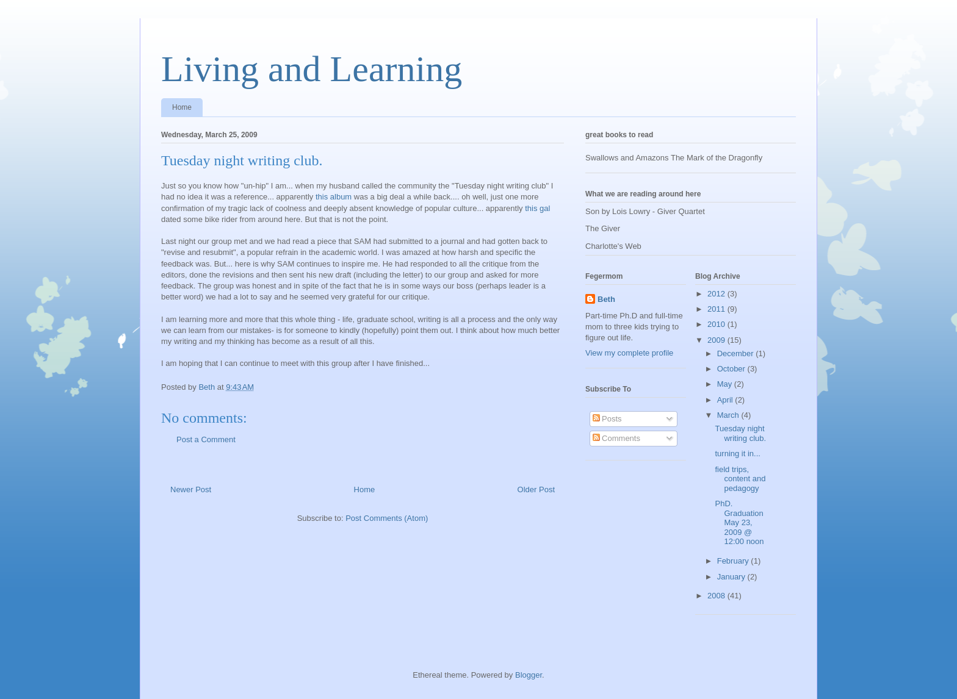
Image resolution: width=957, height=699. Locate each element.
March (729, 415)
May (725, 384)
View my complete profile (629, 352)
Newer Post (190, 489)
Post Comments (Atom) (386, 518)
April (726, 399)
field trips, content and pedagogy (740, 479)
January (732, 576)
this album (332, 196)
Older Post (536, 489)
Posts (607, 418)
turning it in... (737, 453)
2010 (717, 324)
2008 (717, 595)
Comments (616, 438)
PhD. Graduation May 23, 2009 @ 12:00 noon (739, 522)
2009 (717, 340)
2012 (717, 293)
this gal (537, 208)
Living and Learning (311, 69)
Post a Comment (206, 439)
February (734, 560)
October (732, 368)
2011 (717, 309)
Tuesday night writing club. (740, 433)
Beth (606, 299)
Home (182, 107)
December (736, 353)
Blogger (528, 674)
